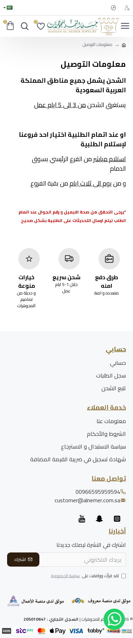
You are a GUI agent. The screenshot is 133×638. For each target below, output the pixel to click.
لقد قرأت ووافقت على (88, 576)
